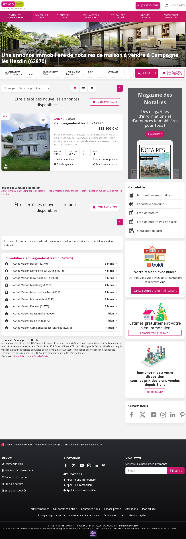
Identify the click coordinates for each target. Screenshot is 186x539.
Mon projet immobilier (171, 16)
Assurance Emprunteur (105, 159)
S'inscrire (176, 471)
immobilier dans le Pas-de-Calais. (31, 356)
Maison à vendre (23, 444)
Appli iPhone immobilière (79, 479)
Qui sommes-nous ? (65, 509)
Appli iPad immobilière (78, 485)
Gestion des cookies (114, 515)
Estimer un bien (12, 464)
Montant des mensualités (150, 195)
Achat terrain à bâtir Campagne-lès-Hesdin (23, 190)
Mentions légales (137, 515)
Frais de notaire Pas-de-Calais (152, 221)
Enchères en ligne (64, 16)
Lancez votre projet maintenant (155, 291)
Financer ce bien (64, 159)
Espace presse (112, 509)
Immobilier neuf (41, 16)
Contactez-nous (90, 509)
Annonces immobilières (15, 16)
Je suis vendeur (147, 5)
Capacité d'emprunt (146, 204)
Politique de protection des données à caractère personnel (68, 515)
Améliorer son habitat (105, 164)
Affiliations (131, 509)
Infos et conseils (145, 16)
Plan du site (149, 509)
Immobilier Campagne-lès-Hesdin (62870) (38, 258)
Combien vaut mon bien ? (155, 333)
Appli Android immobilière (80, 490)
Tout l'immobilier (39, 509)
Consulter (155, 134)
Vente (10, 444)
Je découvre (155, 392)
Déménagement (63, 164)
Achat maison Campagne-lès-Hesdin (67, 190)
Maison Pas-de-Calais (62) (48, 444)
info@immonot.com (128, 525)
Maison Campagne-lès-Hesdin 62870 (84, 444)
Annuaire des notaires (91, 16)
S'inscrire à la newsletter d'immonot (146, 464)
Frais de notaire (143, 213)
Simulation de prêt (145, 230)
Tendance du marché (119, 16)
